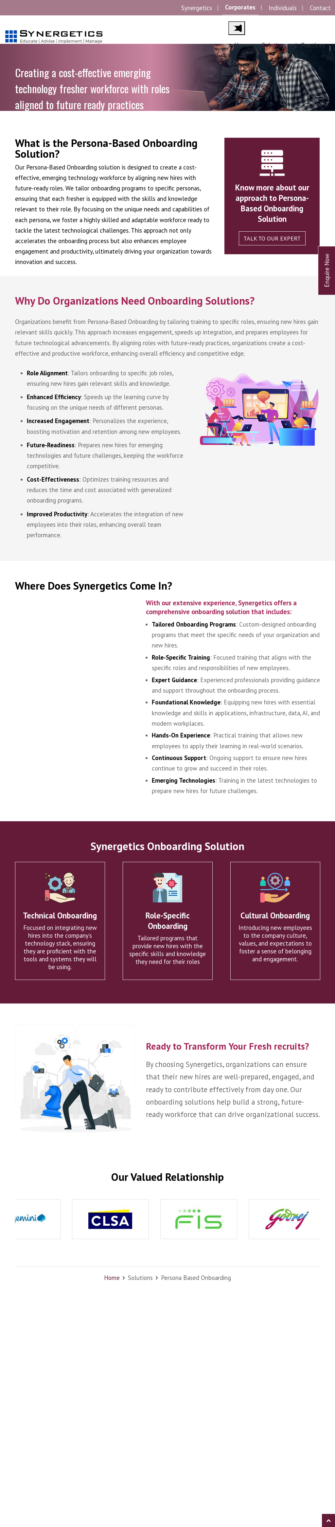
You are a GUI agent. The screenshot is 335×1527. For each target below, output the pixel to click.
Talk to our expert (272, 238)
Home (242, 45)
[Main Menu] (236, 28)
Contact (320, 8)
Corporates (240, 7)
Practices (313, 45)
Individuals (283, 8)
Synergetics (196, 8)
